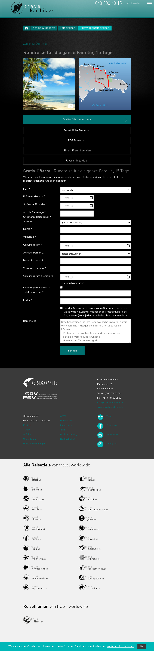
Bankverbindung (68, 434)
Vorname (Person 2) (35, 268)
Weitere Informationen (120, 646)
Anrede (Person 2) (33, 252)
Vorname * (29, 236)
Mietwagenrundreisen (95, 27)
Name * (27, 228)
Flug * (26, 189)
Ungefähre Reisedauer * (37, 216)
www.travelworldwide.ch (110, 407)
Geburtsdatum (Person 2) (38, 275)
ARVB (63, 416)
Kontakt (27, 425)
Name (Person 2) (33, 260)
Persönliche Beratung (77, 130)
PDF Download (77, 140)
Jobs (62, 429)
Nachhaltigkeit (67, 439)
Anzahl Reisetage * (34, 212)
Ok (141, 646)
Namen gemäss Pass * (36, 287)
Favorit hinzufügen (77, 160)
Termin (26, 429)
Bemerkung (29, 320)
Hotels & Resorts (44, 27)
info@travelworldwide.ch (110, 402)
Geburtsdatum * (32, 244)
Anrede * (28, 221)
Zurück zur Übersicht (35, 43)
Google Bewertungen (34, 443)
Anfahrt (27, 434)
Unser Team (29, 439)
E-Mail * (27, 300)
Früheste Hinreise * (34, 196)
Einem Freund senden (77, 150)
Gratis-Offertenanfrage (95, 120)
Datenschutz (66, 420)
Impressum (66, 425)
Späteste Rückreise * (35, 204)
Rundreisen (67, 27)
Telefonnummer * (33, 292)
